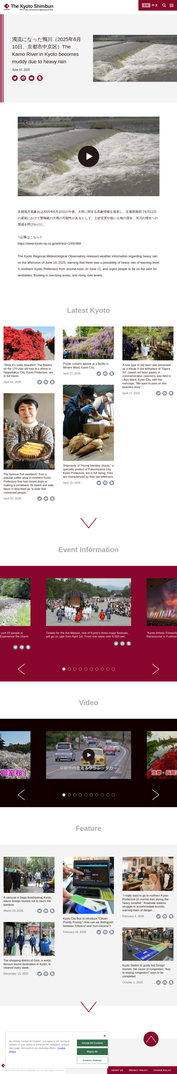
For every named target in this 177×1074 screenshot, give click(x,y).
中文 (155, 5)
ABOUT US (117, 1070)
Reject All (92, 1051)
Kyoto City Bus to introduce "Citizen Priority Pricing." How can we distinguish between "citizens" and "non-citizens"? (88, 922)
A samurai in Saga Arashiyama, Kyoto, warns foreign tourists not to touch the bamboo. (28, 901)
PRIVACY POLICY (138, 1070)
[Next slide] (155, 669)
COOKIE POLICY (163, 1070)
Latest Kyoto (88, 310)
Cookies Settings (92, 1060)
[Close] (105, 1036)
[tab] (63, 669)
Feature (88, 828)
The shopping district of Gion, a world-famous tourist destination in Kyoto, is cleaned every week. (27, 964)
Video (88, 702)
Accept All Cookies (92, 1043)
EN (146, 5)
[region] (57, 1050)
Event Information (88, 549)
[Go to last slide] (21, 669)
